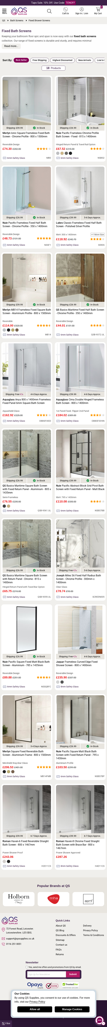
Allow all (35, 1009)
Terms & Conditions (93, 935)
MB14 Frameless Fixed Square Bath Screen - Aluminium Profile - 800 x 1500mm (27, 311)
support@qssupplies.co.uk (18, 938)
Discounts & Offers (66, 935)
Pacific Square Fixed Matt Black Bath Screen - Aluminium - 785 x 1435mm (26, 663)
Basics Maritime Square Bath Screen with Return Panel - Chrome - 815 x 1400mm (25, 579)
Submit (73, 974)
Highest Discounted (62, 60)
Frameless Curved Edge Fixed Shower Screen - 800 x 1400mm (77, 663)
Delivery (87, 925)
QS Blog (60, 930)
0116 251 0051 (11, 944)
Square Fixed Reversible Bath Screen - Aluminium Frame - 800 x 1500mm (27, 753)
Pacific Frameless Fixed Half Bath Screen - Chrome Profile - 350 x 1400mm (25, 224)
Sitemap (60, 940)
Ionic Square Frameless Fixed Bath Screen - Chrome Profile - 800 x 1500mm (26, 135)
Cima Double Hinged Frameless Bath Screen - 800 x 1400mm (80, 401)
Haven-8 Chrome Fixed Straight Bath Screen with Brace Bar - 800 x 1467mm (77, 845)
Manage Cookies (72, 1009)
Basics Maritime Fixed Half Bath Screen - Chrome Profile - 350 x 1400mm (80, 311)
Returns (60, 954)
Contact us (61, 944)
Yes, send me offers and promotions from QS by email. (54, 967)
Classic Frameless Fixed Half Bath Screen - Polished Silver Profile (79, 224)
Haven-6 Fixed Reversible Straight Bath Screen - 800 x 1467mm (26, 843)
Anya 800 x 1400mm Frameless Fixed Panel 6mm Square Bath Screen (27, 401)
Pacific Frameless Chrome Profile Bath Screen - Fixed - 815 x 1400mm (77, 135)
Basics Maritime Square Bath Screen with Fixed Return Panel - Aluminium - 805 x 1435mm (27, 489)
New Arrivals (84, 60)
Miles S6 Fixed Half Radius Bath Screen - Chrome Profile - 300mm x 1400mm (78, 579)
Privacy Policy (90, 930)
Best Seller (21, 60)
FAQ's (59, 949)
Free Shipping (40, 60)
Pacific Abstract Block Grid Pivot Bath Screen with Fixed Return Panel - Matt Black (80, 487)
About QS (61, 925)
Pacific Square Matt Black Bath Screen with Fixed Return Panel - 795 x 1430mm (77, 755)
